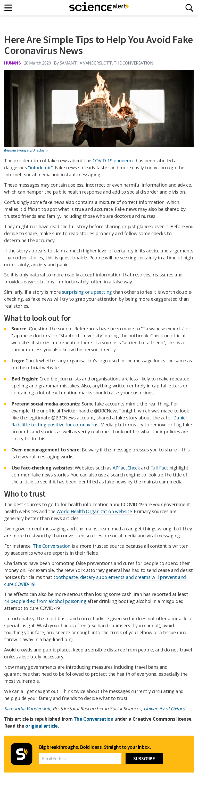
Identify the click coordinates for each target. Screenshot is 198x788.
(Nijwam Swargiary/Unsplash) (25, 150)
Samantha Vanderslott (27, 708)
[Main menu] (8, 7)
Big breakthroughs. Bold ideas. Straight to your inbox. (95, 747)
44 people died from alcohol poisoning (45, 601)
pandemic (124, 160)
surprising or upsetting (87, 292)
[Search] (189, 7)
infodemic (40, 167)
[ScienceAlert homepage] (99, 7)
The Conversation (51, 546)
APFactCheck (126, 468)
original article (41, 726)
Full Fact (159, 468)
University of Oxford (164, 708)
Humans (12, 63)
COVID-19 (102, 160)
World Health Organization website (94, 511)
